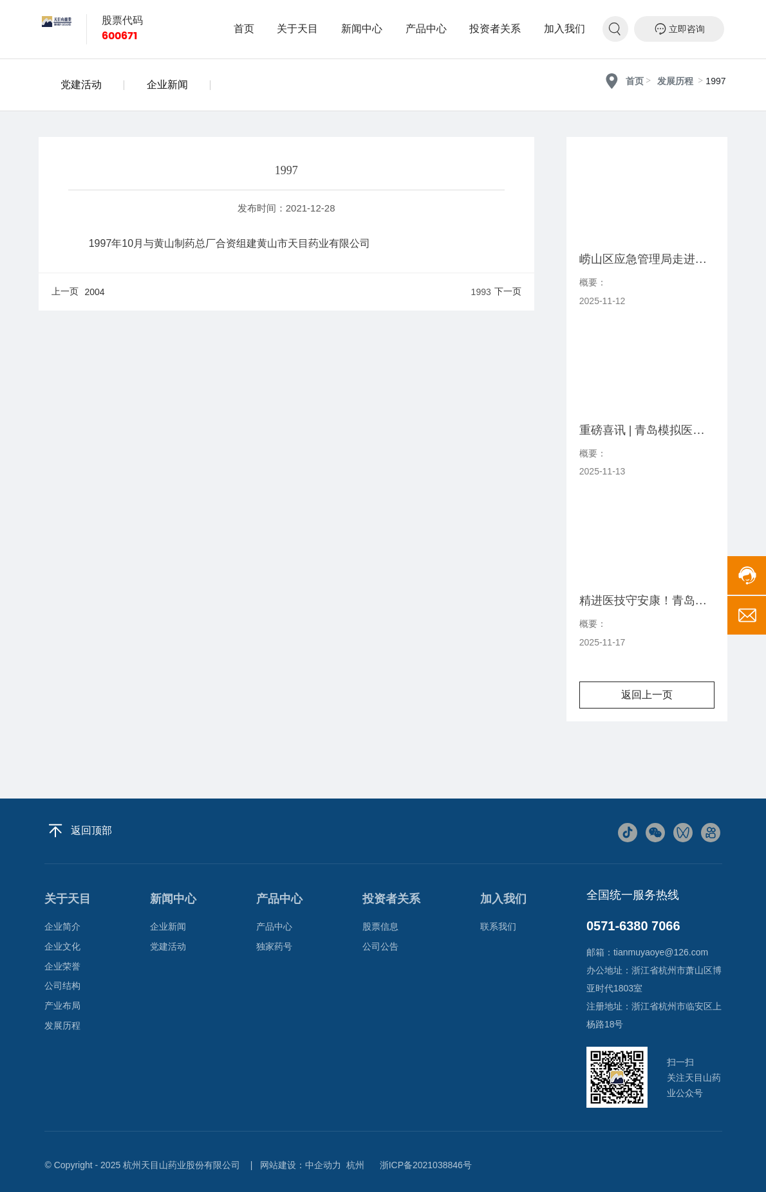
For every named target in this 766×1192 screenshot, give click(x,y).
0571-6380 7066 (633, 926)
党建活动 (81, 84)
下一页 (507, 291)
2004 (95, 292)
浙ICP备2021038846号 (426, 1165)
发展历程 (675, 81)
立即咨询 (679, 29)
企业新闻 (167, 84)
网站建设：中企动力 (300, 1165)
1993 (481, 292)
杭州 (355, 1165)
